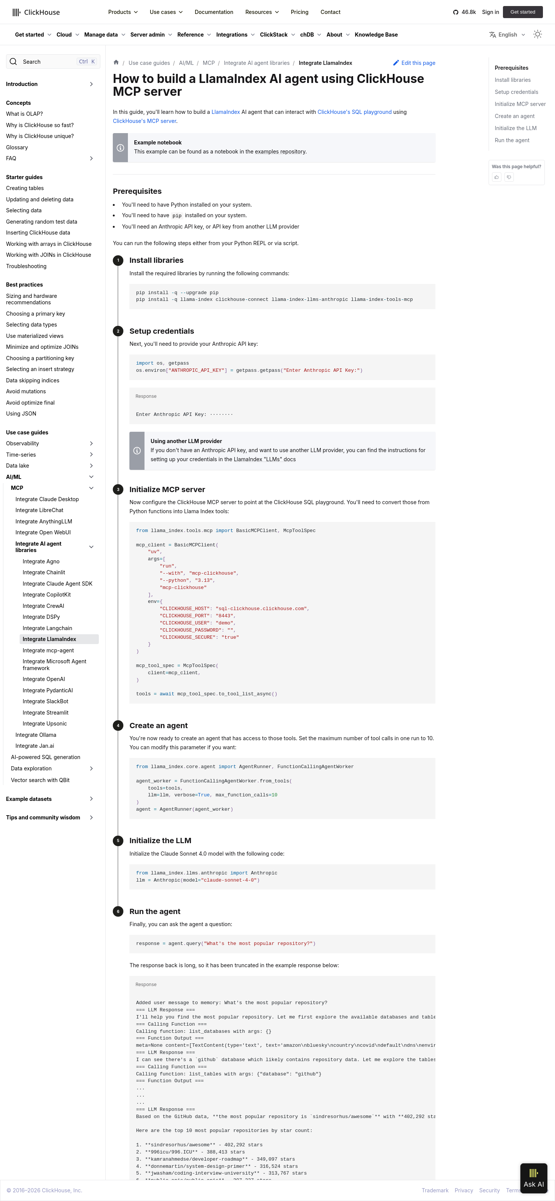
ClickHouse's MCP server (144, 121)
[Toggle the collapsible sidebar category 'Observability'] (91, 443)
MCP (17, 488)
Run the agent (512, 140)
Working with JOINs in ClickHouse (48, 255)
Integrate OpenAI (44, 679)
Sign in (490, 12)
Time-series (21, 454)
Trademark (435, 1190)
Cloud (64, 34)
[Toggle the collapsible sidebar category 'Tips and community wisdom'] (91, 817)
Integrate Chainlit (44, 572)
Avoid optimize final (30, 402)
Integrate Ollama (35, 735)
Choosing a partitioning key (40, 358)
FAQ (11, 158)
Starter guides (24, 177)
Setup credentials (516, 92)
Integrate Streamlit (45, 712)
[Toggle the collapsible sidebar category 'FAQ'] (91, 158)
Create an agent (515, 116)
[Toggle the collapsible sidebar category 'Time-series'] (91, 455)
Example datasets (29, 799)
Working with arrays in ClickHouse (49, 244)
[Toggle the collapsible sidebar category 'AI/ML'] (91, 477)
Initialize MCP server (520, 104)
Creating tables (25, 188)
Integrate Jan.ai (34, 745)
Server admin (148, 34)
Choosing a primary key (35, 313)
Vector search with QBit (40, 780)
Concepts (18, 103)
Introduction (22, 84)
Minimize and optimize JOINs (42, 347)
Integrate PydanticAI (48, 690)
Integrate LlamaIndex (49, 639)
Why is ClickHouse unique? (40, 136)
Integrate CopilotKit (47, 594)
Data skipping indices (32, 380)
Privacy (464, 1190)
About (334, 34)
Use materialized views (34, 336)
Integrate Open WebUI (43, 532)
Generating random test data (41, 221)
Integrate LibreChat (39, 510)
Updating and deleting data (40, 199)
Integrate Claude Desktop (47, 499)
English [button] (503, 34)
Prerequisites (511, 67)
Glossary (17, 147)
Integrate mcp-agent (48, 650)
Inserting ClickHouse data (38, 232)
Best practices (24, 284)
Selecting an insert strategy (40, 369)
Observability (22, 443)
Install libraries (513, 80)
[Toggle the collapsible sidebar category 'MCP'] (91, 488)
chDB (307, 34)
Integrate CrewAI (43, 606)
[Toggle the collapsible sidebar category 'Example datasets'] (91, 799)
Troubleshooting (26, 266)
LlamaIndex (226, 112)
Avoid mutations (26, 391)
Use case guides (27, 432)
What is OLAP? (24, 113)
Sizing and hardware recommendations (31, 299)
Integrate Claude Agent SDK (57, 583)
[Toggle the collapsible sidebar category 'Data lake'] (91, 466)
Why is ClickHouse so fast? (40, 125)
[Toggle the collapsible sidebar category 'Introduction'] (91, 84)
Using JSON (21, 413)
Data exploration (31, 768)
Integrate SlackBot (45, 701)
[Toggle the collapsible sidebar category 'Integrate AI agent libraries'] (91, 547)
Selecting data (24, 210)
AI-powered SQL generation (45, 757)
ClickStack (273, 34)
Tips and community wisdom (43, 817)
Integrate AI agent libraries (38, 547)
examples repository (280, 151)
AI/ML (14, 477)
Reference (190, 34)
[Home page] (116, 62)
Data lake (17, 465)
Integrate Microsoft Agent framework (54, 664)
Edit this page (413, 62)
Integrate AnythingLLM (43, 521)
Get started (522, 12)
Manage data (101, 34)
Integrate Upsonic (45, 723)
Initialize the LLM (516, 128)
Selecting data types (31, 324)
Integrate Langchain (47, 628)
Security (489, 1190)
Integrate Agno (41, 561)
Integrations (232, 34)
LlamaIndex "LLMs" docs (265, 459)
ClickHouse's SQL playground (355, 112)
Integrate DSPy (41, 617)
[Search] (53, 61)
